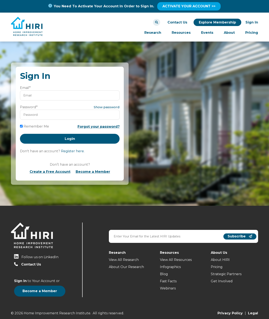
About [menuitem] (229, 33)
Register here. (72, 151)
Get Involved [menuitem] (222, 281)
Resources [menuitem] (181, 33)
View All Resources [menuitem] (176, 260)
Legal (253, 313)
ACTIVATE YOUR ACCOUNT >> (188, 6)
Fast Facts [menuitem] (168, 281)
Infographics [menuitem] (170, 267)
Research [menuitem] (152, 33)
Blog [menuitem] (164, 274)
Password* (29, 107)
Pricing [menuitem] (251, 33)
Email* (25, 88)
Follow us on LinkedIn (39, 257)
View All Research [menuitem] (124, 260)
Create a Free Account (50, 172)
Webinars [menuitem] (168, 288)
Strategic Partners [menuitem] (226, 274)
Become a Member (93, 172)
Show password (107, 107)
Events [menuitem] (207, 33)
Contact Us (177, 22)
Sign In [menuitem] (251, 22)
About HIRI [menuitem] (220, 260)
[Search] (156, 22)
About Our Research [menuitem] (126, 267)
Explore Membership (217, 22)
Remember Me (36, 126)
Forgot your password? (99, 127)
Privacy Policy (230, 313)
